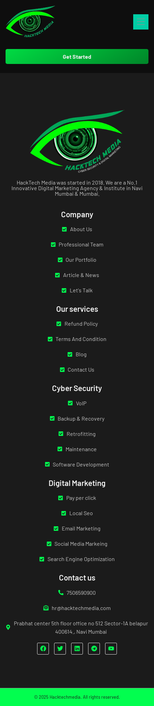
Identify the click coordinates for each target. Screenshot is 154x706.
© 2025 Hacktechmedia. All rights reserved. (77, 697)
